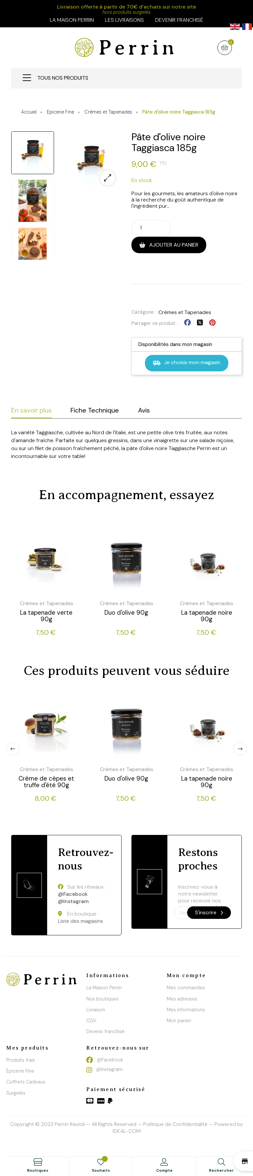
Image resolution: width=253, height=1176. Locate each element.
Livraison (95, 1010)
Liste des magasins (80, 921)
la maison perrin (72, 19)
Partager (187, 323)
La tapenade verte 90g (46, 616)
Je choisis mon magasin (186, 363)
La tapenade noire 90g (206, 616)
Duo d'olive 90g (126, 612)
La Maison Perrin (104, 988)
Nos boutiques (102, 999)
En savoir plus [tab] (31, 410)
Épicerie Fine (20, 1071)
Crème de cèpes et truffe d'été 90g (46, 781)
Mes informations (186, 1010)
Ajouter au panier (173, 244)
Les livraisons (124, 19)
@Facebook (73, 894)
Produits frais (20, 1060)
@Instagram (73, 901)
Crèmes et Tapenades (184, 312)
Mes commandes (186, 988)
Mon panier (179, 1021)
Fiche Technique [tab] (94, 410)
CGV (91, 1021)
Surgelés (15, 1093)
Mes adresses (182, 999)
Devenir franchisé (179, 19)
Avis (144, 410)
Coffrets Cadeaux (25, 1082)
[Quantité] (145, 227)
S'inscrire (209, 912)
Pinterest (212, 323)
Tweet (200, 323)
